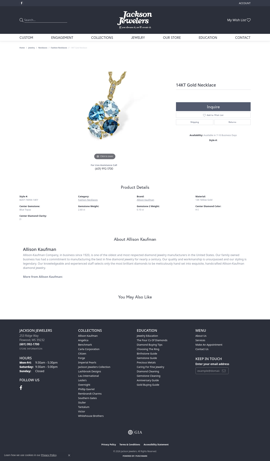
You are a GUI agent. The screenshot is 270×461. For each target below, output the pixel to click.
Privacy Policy (108, 444)
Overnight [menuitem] (84, 384)
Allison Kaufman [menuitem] (88, 335)
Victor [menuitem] (81, 411)
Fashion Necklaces (59, 47)
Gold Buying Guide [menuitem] (148, 384)
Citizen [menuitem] (82, 353)
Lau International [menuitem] (88, 375)
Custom (26, 37)
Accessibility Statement (156, 444)
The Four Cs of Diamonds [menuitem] (152, 340)
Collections (102, 37)
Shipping (194, 122)
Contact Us (202, 349)
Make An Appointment (209, 344)
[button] (244, 3)
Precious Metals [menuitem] (146, 362)
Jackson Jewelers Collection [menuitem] (94, 367)
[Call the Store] (29, 344)
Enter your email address (212, 364)
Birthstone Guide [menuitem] (147, 353)
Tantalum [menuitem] (83, 407)
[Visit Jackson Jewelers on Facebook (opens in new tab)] (22, 3)
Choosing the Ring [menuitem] (148, 349)
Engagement (62, 37)
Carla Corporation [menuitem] (89, 349)
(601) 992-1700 (104, 168)
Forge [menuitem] (81, 358)
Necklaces (42, 47)
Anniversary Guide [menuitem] (148, 380)
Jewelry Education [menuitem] (147, 335)
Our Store (172, 37)
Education (208, 37)
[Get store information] (31, 348)
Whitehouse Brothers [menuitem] (91, 416)
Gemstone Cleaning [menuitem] (149, 375)
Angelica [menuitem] (83, 340)
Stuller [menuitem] (82, 402)
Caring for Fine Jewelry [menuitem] (150, 367)
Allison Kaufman (145, 199)
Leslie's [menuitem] (82, 380)
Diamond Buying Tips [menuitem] (149, 344)
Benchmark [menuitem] (85, 344)
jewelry (31, 47)
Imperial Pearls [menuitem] (87, 362)
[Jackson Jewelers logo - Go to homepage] (135, 20)
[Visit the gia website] (135, 432)
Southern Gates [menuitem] (87, 398)
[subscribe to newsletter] (223, 371)
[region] (105, 107)
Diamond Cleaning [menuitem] (148, 371)
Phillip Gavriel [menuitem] (86, 389)
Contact (242, 37)
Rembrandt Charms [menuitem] (90, 393)
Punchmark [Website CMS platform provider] (141, 456)
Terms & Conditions (129, 444)
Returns (232, 122)
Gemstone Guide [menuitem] (147, 358)
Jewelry (138, 37)
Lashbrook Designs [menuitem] (89, 371)
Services (200, 340)
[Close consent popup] (69, 455)
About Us (201, 335)
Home (22, 47)
